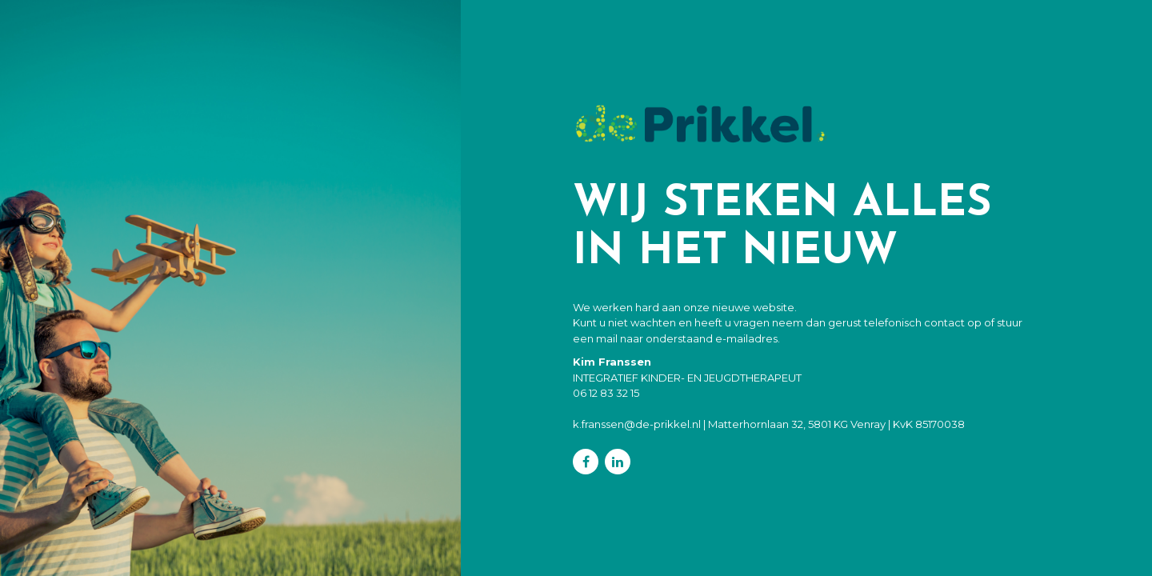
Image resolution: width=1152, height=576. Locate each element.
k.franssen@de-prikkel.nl (637, 424)
